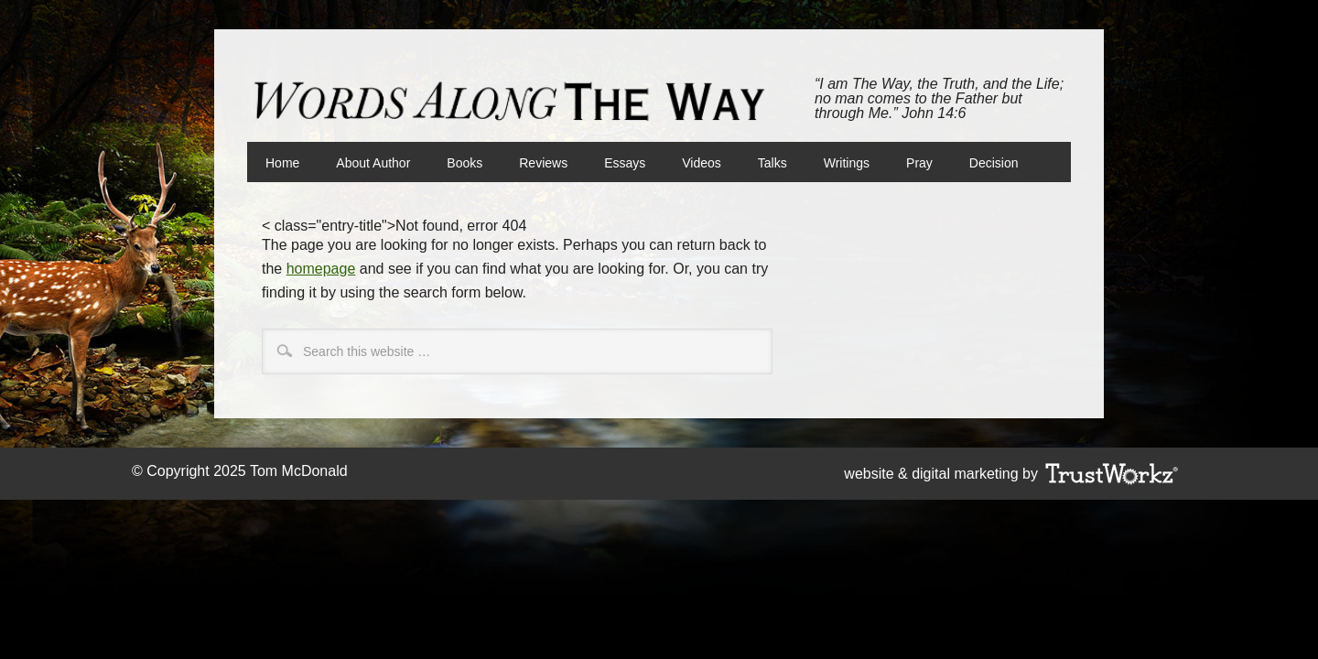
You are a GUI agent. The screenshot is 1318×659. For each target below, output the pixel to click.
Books (455, 163)
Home (282, 163)
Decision (994, 163)
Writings (847, 163)
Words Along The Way (517, 102)
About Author (373, 163)
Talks (772, 163)
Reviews (543, 163)
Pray (919, 163)
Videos (701, 163)
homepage (321, 268)
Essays (624, 163)
